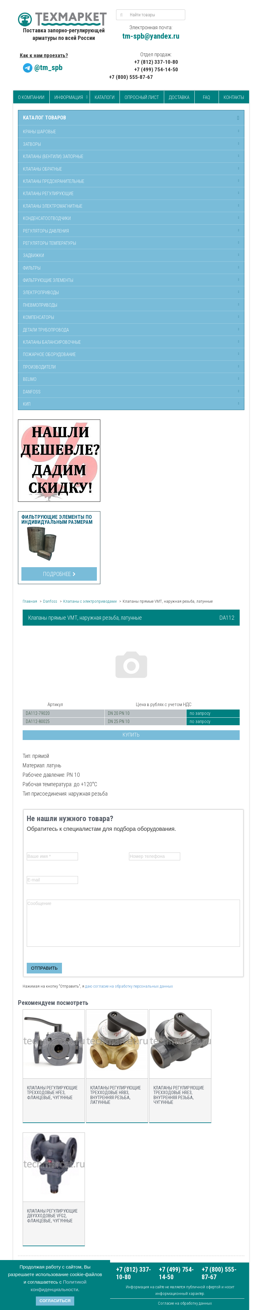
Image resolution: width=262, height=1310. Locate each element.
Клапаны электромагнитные (52, 206)
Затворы (32, 144)
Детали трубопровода (46, 329)
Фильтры (32, 268)
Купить (131, 735)
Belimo (29, 379)
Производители (39, 367)
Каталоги (104, 97)
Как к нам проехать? (44, 55)
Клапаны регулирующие (48, 193)
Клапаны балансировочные (52, 342)
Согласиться (55, 1300)
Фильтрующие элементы (48, 280)
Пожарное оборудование (49, 354)
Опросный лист (142, 97)
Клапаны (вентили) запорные (53, 156)
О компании (31, 97)
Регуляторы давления (46, 230)
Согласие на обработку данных (185, 1303)
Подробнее (59, 574)
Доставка (179, 97)
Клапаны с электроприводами (90, 601)
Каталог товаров (44, 118)
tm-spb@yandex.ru (150, 36)
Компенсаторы (38, 317)
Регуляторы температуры (49, 243)
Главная (30, 601)
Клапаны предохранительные (53, 181)
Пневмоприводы (40, 305)
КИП (27, 404)
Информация (68, 97)
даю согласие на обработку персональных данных (129, 986)
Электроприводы (41, 292)
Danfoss (32, 391)
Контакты (234, 97)
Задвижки (33, 255)
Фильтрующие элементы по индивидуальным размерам (56, 520)
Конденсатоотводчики (47, 218)
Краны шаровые (39, 131)
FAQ (206, 97)
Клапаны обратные (42, 169)
